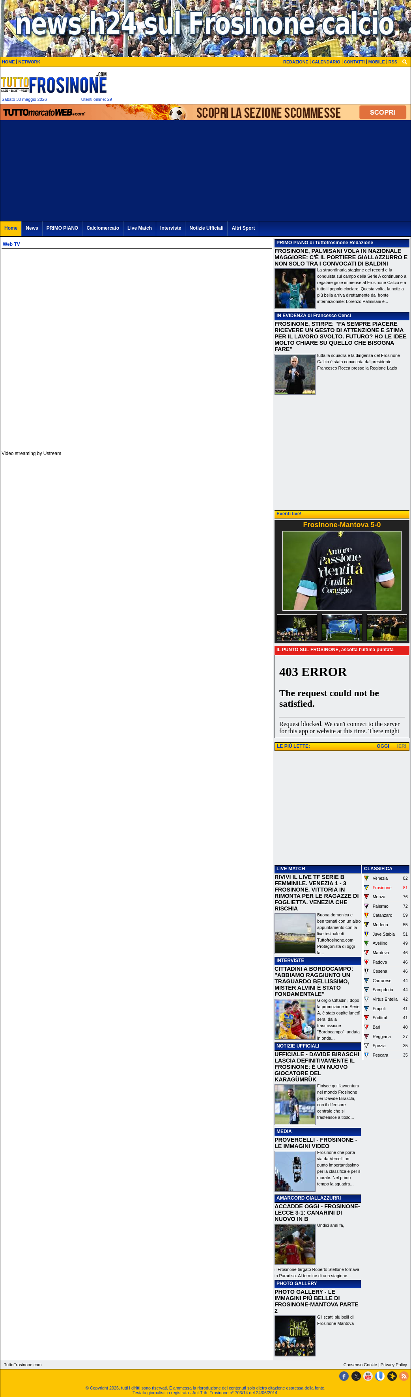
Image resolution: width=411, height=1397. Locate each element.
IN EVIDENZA (291, 315)
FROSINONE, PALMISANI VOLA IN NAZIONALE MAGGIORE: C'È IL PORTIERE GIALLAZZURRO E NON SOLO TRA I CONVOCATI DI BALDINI (341, 257)
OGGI (383, 746)
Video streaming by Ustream (31, 453)
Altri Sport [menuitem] (243, 228)
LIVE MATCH (290, 868)
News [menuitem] (32, 228)
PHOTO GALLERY (296, 1283)
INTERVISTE (290, 960)
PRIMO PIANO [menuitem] (62, 228)
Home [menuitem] (10, 228)
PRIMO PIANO (292, 242)
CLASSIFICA (378, 868)
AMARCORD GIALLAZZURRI (308, 1198)
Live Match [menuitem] (139, 228)
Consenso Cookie (360, 1364)
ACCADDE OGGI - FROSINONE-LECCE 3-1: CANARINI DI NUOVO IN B (317, 1212)
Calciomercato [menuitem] (102, 228)
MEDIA (284, 1131)
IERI (401, 746)
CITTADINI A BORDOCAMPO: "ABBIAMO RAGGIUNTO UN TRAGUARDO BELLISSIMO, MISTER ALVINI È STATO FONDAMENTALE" (314, 981)
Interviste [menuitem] (170, 228)
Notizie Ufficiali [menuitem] (206, 228)
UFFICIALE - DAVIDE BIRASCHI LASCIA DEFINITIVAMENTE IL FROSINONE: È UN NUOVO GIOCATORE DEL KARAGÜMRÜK (317, 1067)
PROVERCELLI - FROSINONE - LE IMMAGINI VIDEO (316, 1143)
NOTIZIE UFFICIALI (297, 1046)
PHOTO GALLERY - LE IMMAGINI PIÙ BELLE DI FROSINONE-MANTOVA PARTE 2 (317, 1301)
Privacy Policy (394, 1364)
